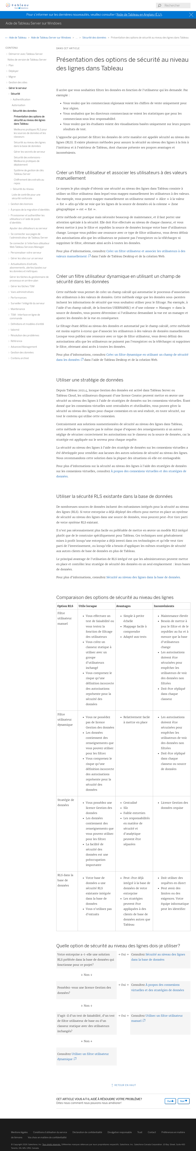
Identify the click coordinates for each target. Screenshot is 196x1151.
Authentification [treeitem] (21, 99)
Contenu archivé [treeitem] (19, 358)
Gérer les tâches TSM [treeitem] (22, 286)
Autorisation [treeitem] (18, 105)
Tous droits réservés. (51, 1144)
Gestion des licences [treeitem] (21, 204)
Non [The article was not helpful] (183, 1101)
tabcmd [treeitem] (14, 329)
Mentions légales (19, 1132)
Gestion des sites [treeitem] (17, 82)
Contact (152, 1132)
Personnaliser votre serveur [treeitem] (25, 252)
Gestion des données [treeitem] (22, 352)
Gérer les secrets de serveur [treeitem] (29, 151)
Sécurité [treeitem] (15, 93)
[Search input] (177, 5)
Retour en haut (123, 1085)
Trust (139, 1132)
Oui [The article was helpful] (170, 1101)
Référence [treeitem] (16, 341)
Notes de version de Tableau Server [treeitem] (27, 59)
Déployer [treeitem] (13, 71)
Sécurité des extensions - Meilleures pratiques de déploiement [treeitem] (27, 161)
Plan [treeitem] (10, 65)
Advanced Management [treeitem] (23, 346)
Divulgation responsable (120, 1132)
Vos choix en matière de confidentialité (47, 1137)
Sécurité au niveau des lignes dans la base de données (143, 577)
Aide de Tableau (16, 37)
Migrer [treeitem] (12, 76)
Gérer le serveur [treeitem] (17, 88)
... (77, 37)
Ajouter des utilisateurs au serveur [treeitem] (28, 228)
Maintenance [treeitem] (17, 309)
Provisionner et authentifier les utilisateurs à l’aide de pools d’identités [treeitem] (27, 219)
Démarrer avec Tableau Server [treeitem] (25, 54)
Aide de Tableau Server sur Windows (51, 37)
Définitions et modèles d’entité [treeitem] (27, 324)
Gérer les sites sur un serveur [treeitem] (26, 258)
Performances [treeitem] (18, 297)
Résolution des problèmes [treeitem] (24, 335)
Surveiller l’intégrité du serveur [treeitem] (27, 303)
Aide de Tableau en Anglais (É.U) (139, 15)
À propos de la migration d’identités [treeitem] (30, 209)
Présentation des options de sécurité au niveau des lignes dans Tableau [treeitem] (29, 120)
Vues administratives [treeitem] (22, 292)
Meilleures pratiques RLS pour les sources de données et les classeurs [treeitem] (30, 133)
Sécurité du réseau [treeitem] (23, 189)
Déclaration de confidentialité (87, 1132)
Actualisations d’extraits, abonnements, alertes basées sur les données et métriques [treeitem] (28, 268)
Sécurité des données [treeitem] (24, 111)
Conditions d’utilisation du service (50, 1132)
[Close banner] (191, 15)
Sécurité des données (94, 37)
